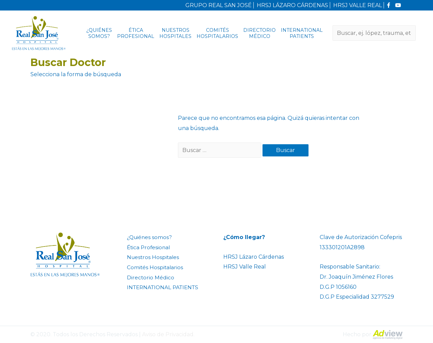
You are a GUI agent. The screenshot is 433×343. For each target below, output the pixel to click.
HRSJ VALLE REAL (357, 5)
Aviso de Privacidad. (168, 334)
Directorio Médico (259, 33)
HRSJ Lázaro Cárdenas (253, 257)
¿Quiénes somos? (99, 33)
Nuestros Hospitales (175, 33)
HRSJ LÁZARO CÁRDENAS (292, 5)
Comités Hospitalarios (217, 33)
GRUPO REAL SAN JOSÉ (218, 5)
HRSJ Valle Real (244, 266)
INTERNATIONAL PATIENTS (302, 33)
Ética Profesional (135, 33)
